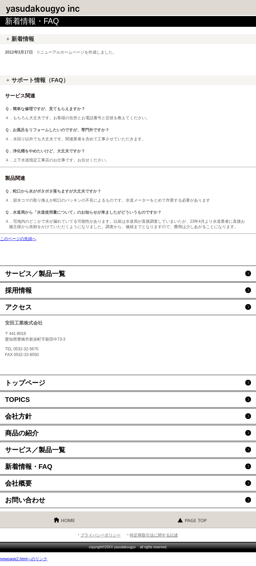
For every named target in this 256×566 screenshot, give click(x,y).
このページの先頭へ (18, 238)
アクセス (18, 307)
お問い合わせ (25, 500)
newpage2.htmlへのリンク (23, 559)
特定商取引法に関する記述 (154, 535)
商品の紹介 (22, 433)
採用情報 (18, 290)
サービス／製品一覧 (35, 273)
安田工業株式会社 (53, 8)
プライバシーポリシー (100, 535)
